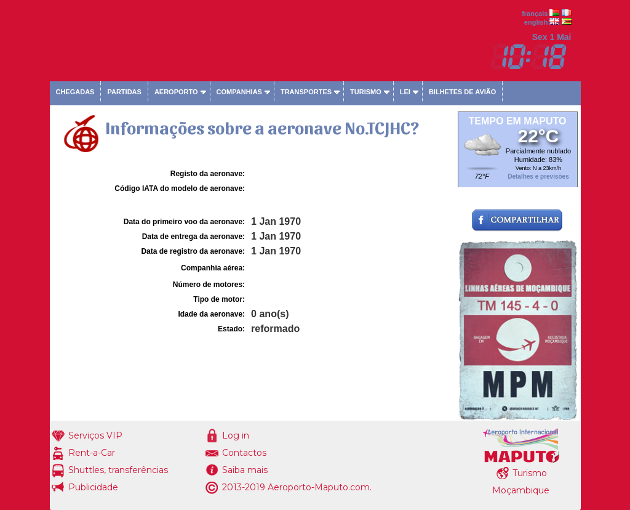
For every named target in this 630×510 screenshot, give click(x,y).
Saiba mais (245, 470)
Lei (405, 91)
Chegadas (75, 91)
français (535, 13)
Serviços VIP (95, 435)
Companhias (239, 91)
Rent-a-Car (91, 452)
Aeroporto (176, 91)
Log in (235, 435)
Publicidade (93, 487)
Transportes (306, 91)
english (536, 22)
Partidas (124, 91)
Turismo (365, 91)
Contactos (244, 452)
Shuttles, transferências (118, 470)
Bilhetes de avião (462, 91)
